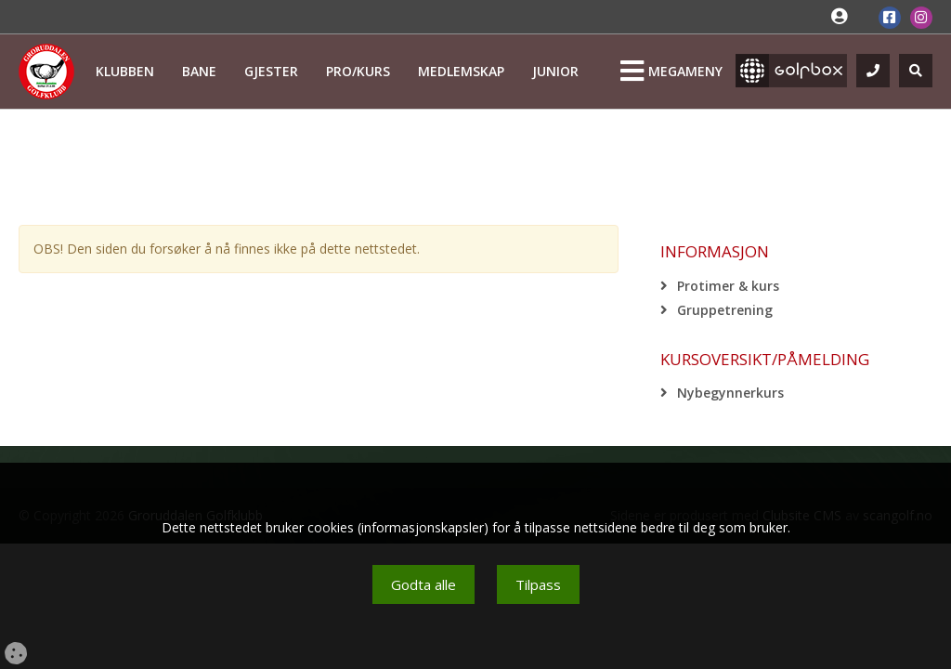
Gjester (271, 71)
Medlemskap (461, 71)
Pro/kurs (358, 71)
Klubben (125, 71)
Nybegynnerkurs (730, 392)
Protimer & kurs (728, 286)
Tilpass (538, 584)
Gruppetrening (725, 310)
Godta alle (423, 584)
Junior (555, 71)
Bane (199, 71)
